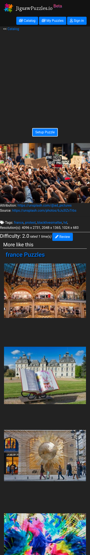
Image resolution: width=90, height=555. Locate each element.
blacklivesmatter (49, 223)
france (19, 223)
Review (62, 237)
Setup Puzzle (45, 132)
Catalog (27, 21)
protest (30, 223)
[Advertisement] (45, 76)
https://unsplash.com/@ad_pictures (45, 205)
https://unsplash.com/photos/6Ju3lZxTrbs (44, 210)
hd (65, 223)
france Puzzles (25, 254)
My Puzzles (53, 21)
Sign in (77, 21)
